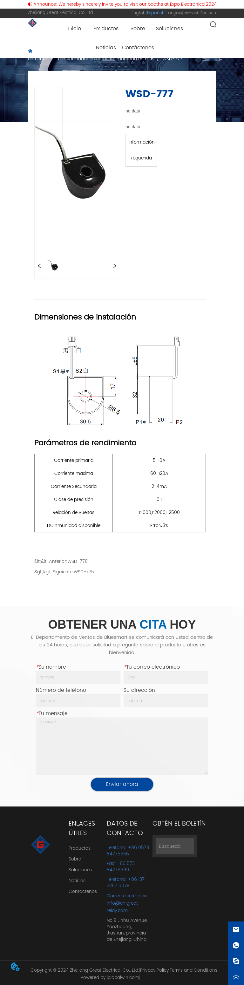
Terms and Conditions (193, 970)
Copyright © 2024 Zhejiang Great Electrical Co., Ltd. (84, 970)
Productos (66, 51)
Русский (190, 13)
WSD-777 (171, 59)
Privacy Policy (154, 970)
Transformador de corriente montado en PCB (105, 59)
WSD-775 (84, 572)
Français (173, 13)
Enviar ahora (122, 784)
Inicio (41, 51)
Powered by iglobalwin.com (110, 977)
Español (155, 13)
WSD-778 (77, 561)
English (139, 13)
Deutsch (208, 13)
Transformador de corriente (116, 51)
